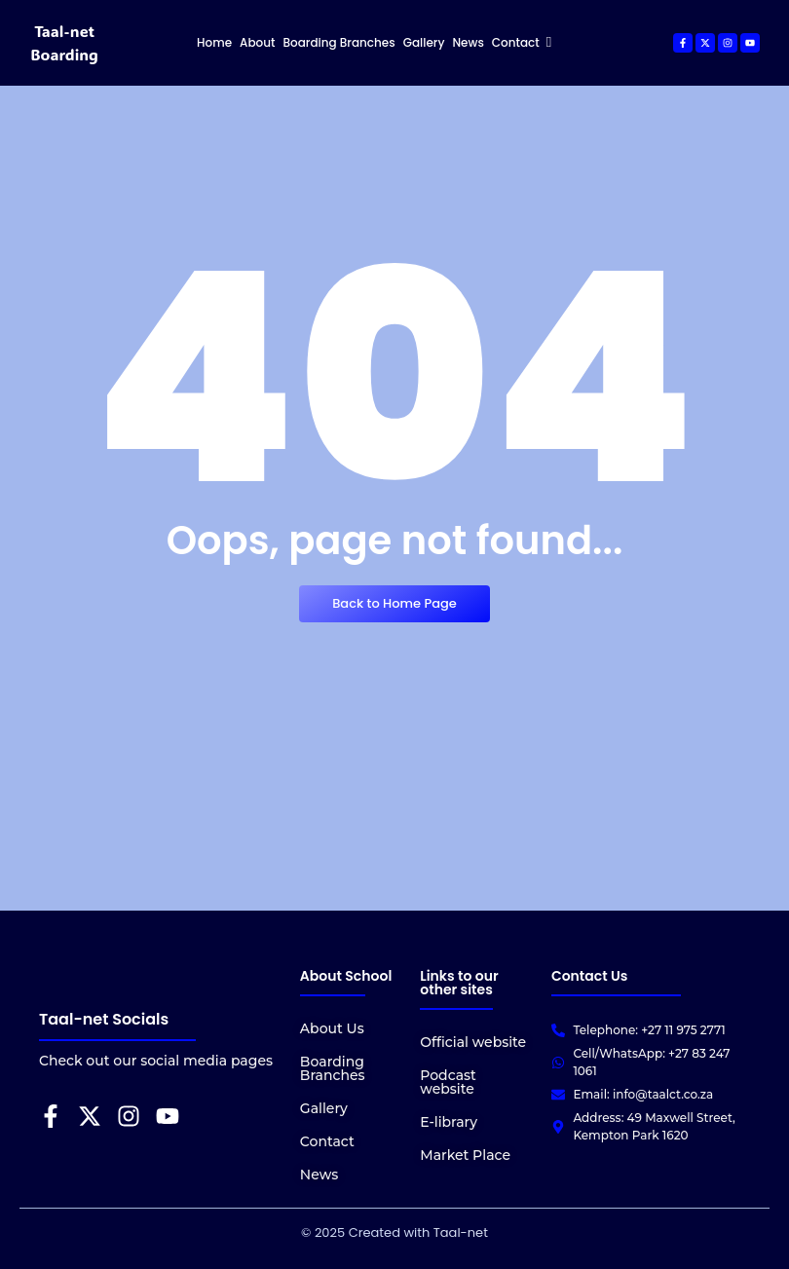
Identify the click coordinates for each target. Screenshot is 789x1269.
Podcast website (448, 1082)
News (319, 1174)
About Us (332, 1028)
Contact (327, 1141)
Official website (473, 1042)
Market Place (465, 1155)
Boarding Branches (332, 1068)
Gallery (324, 1108)
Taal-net (459, 1232)
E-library (448, 1122)
